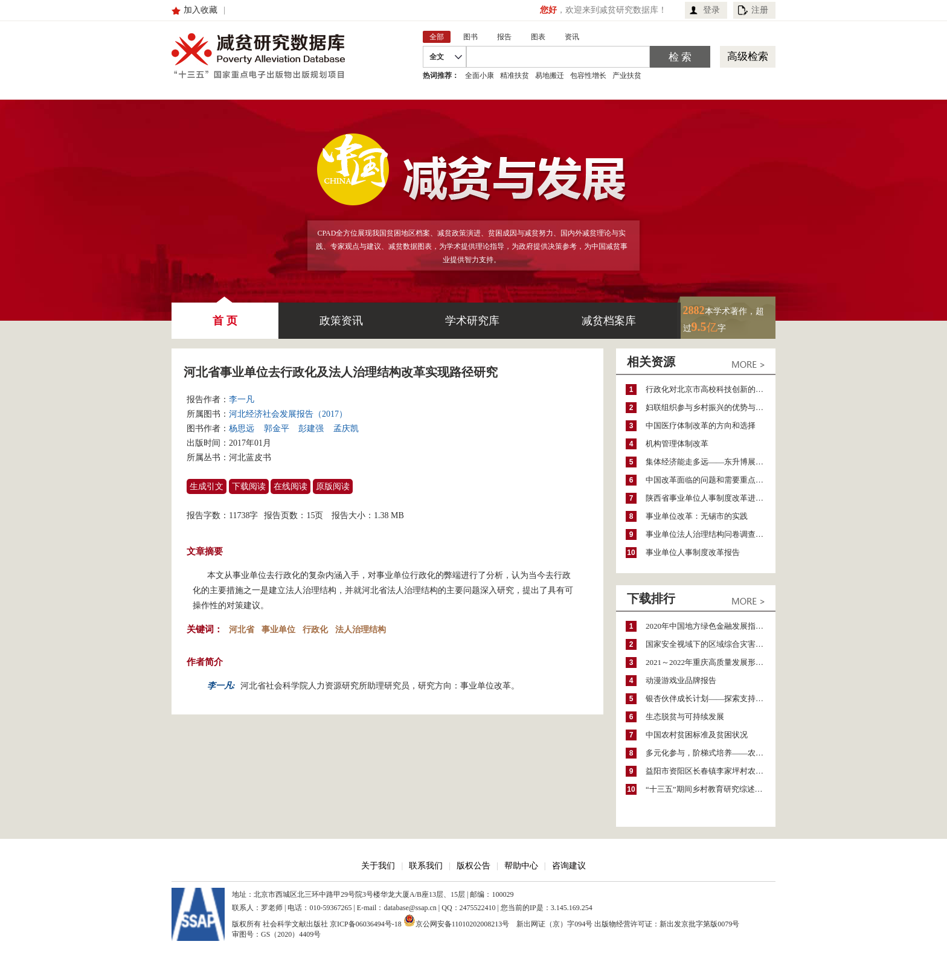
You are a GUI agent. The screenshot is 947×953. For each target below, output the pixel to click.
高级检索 (747, 56)
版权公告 (473, 865)
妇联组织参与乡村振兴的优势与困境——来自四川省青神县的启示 (710, 407)
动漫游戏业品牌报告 (681, 680)
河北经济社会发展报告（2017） (288, 414)
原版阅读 (333, 486)
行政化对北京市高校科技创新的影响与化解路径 (710, 389)
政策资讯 (341, 321)
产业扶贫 (626, 75)
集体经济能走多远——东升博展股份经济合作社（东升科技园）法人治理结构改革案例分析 (710, 461)
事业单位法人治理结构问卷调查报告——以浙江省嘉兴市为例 (710, 534)
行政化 (315, 629)
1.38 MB (389, 515)
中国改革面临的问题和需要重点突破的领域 (710, 479)
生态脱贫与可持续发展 (685, 716)
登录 (711, 9)
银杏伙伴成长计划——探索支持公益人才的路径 (710, 698)
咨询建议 (569, 865)
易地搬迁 (549, 75)
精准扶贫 (514, 75)
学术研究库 (472, 321)
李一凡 (241, 399)
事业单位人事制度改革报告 (693, 552)
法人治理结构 (360, 629)
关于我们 (378, 865)
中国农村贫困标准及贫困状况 (697, 734)
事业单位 (278, 629)
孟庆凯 (346, 428)
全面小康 (479, 75)
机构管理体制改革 (677, 443)
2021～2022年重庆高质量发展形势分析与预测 (710, 662)
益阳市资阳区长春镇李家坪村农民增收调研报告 (710, 770)
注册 (759, 9)
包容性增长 (588, 75)
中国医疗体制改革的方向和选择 (701, 425)
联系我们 (426, 865)
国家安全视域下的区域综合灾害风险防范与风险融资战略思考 (710, 644)
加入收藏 (200, 9)
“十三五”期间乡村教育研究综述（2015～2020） (710, 789)
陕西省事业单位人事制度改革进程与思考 (710, 497)
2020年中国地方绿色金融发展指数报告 (710, 626)
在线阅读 (290, 486)
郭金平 (276, 428)
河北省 (241, 629)
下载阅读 (249, 486)
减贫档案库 (609, 321)
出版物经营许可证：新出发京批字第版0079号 (666, 924)
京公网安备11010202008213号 (456, 920)
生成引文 (206, 486)
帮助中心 (521, 865)
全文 (436, 57)
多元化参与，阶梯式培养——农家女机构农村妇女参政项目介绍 (710, 752)
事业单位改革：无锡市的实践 (697, 516)
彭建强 (311, 428)
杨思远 (241, 428)
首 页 (225, 315)
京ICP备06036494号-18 (366, 924)
